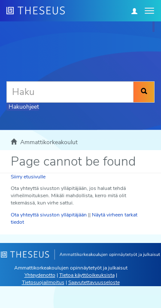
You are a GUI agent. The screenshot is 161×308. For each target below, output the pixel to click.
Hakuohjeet (24, 107)
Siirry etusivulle (28, 176)
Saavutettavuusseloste (94, 282)
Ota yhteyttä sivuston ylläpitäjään (49, 214)
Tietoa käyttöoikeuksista (87, 275)
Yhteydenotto (39, 275)
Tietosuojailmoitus (43, 282)
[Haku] (70, 92)
